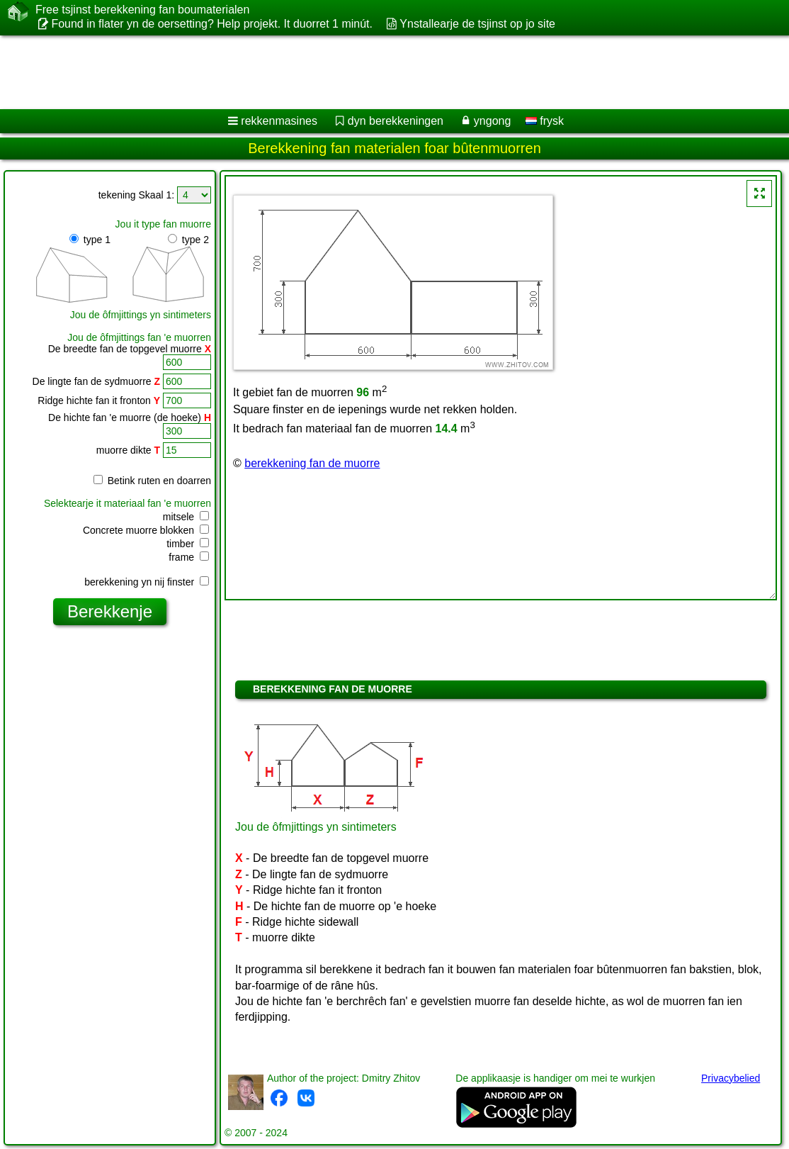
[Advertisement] (379, 72)
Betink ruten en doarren (152, 480)
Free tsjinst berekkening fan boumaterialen (142, 10)
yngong (492, 121)
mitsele (186, 516)
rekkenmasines (279, 121)
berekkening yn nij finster (146, 582)
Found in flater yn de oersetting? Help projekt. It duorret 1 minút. (212, 24)
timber (187, 543)
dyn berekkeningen (395, 121)
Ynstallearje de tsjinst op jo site (477, 24)
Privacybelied (730, 1078)
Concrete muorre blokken (146, 530)
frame (189, 557)
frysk (545, 121)
